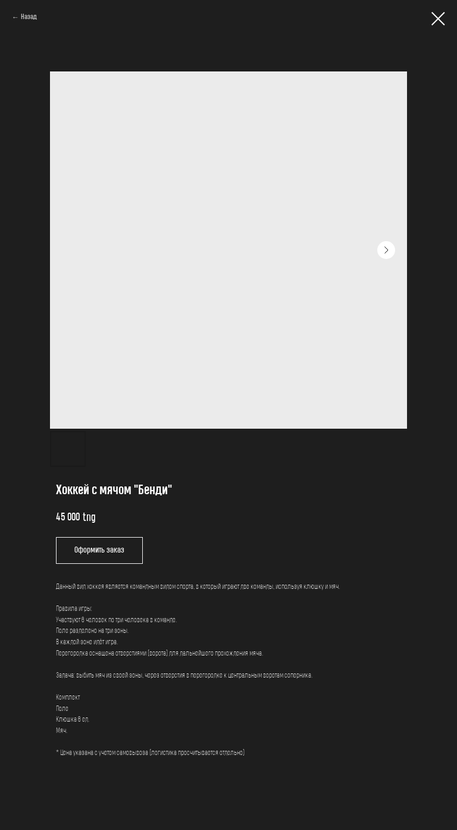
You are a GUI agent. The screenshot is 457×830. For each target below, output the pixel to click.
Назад (29, 17)
